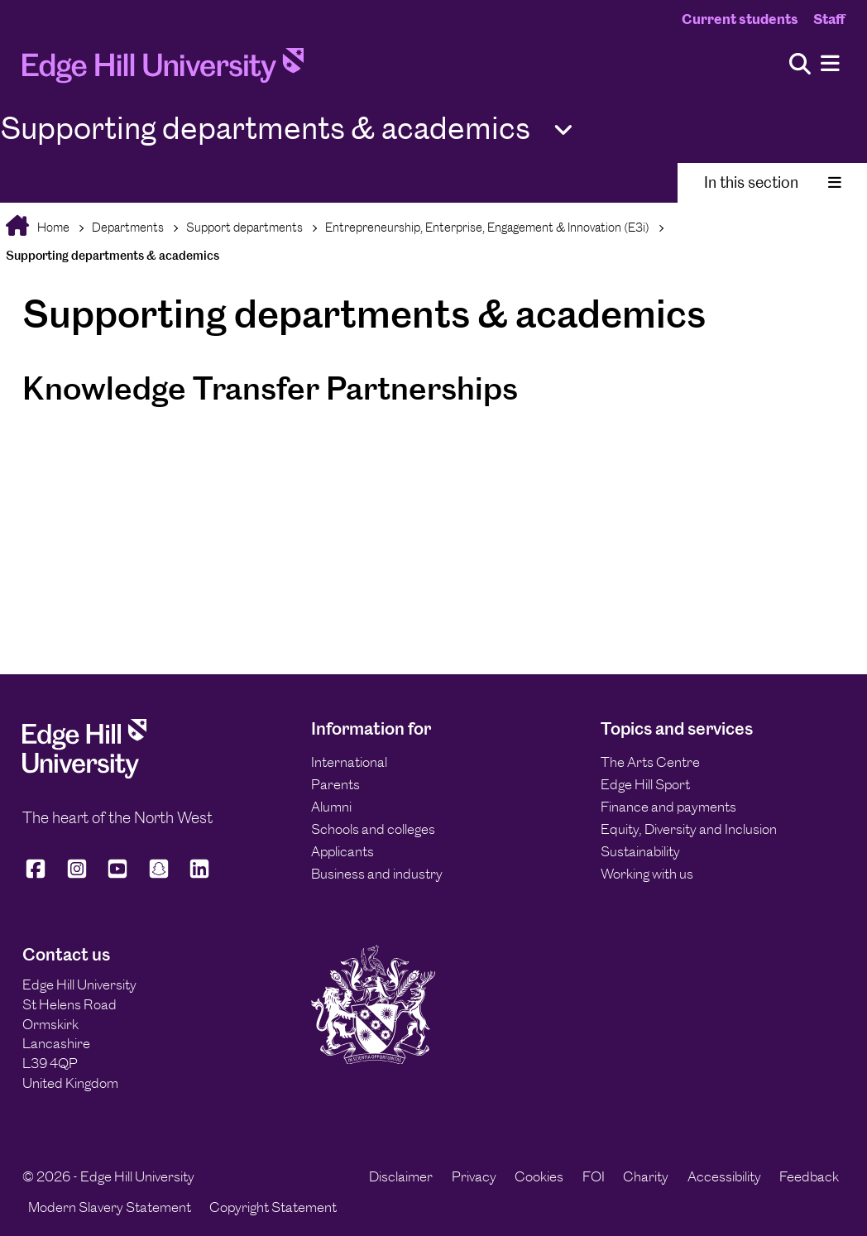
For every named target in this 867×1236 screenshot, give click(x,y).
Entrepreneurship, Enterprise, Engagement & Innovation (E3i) (487, 227)
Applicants (342, 851)
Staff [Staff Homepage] (829, 19)
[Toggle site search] (800, 65)
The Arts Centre (650, 762)
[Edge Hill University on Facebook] (38, 876)
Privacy (474, 1176)
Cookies (539, 1176)
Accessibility (724, 1176)
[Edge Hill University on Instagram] (77, 876)
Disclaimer (401, 1176)
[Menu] (830, 64)
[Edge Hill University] (84, 773)
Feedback (809, 1176)
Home (52, 227)
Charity (645, 1176)
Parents (335, 784)
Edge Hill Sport (645, 784)
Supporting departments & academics (112, 255)
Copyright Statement (273, 1207)
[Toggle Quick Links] (563, 130)
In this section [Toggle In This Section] (772, 182)
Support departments (244, 227)
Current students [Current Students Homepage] (740, 19)
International (349, 762)
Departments (128, 227)
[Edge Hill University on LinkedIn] (199, 876)
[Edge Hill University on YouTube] (117, 876)
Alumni (331, 806)
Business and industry (377, 873)
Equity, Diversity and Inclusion (689, 829)
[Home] (163, 70)
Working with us (647, 873)
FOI (593, 1176)
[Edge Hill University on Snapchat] (159, 876)
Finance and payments (668, 806)
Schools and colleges (373, 829)
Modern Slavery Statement (109, 1207)
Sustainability (640, 851)
